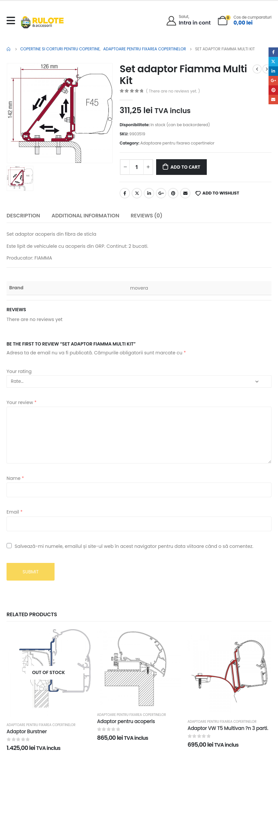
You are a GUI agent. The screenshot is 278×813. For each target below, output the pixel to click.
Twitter (137, 193)
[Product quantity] (136, 167)
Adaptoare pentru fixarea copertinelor (177, 143)
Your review (22, 402)
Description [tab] (23, 215)
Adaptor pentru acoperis (126, 721)
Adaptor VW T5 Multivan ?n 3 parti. (228, 728)
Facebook (125, 193)
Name (15, 478)
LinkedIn (149, 193)
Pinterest (173, 193)
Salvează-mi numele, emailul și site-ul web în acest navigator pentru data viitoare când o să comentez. (134, 546)
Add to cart (185, 167)
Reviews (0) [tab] (146, 215)
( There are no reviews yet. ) (173, 91)
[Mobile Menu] (12, 20)
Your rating (19, 371)
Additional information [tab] (85, 215)
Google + (161, 193)
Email (185, 193)
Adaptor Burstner (27, 731)
